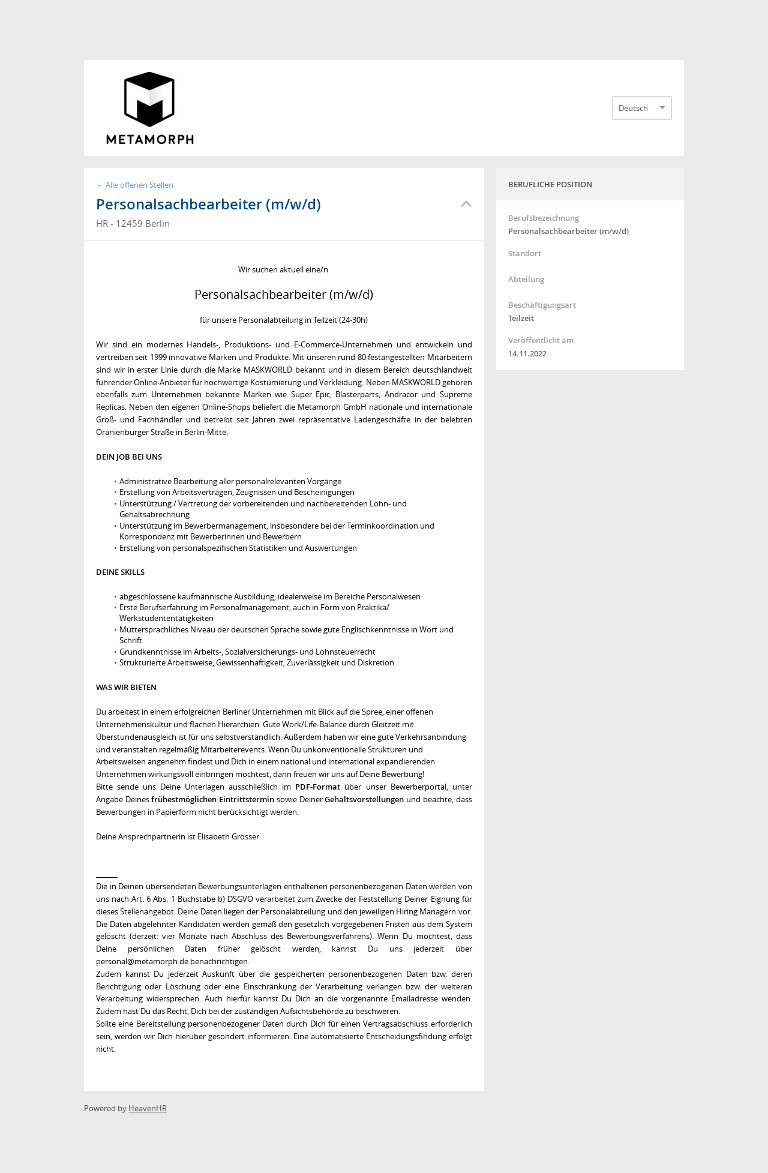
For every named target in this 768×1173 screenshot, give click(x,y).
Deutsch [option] (633, 108)
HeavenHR (147, 1108)
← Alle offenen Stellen (134, 184)
